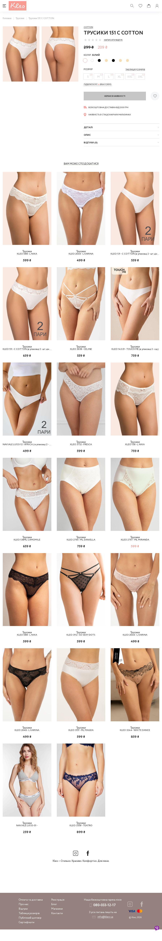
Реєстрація (57, 911)
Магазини (57, 920)
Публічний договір (30, 929)
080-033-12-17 (104, 916)
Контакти (57, 925)
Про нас (23, 916)
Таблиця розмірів (29, 925)
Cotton (88, 27)
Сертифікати (26, 934)
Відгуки (23, 920)
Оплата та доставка (31, 911)
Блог (54, 916)
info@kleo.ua (105, 928)
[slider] (93, 40)
